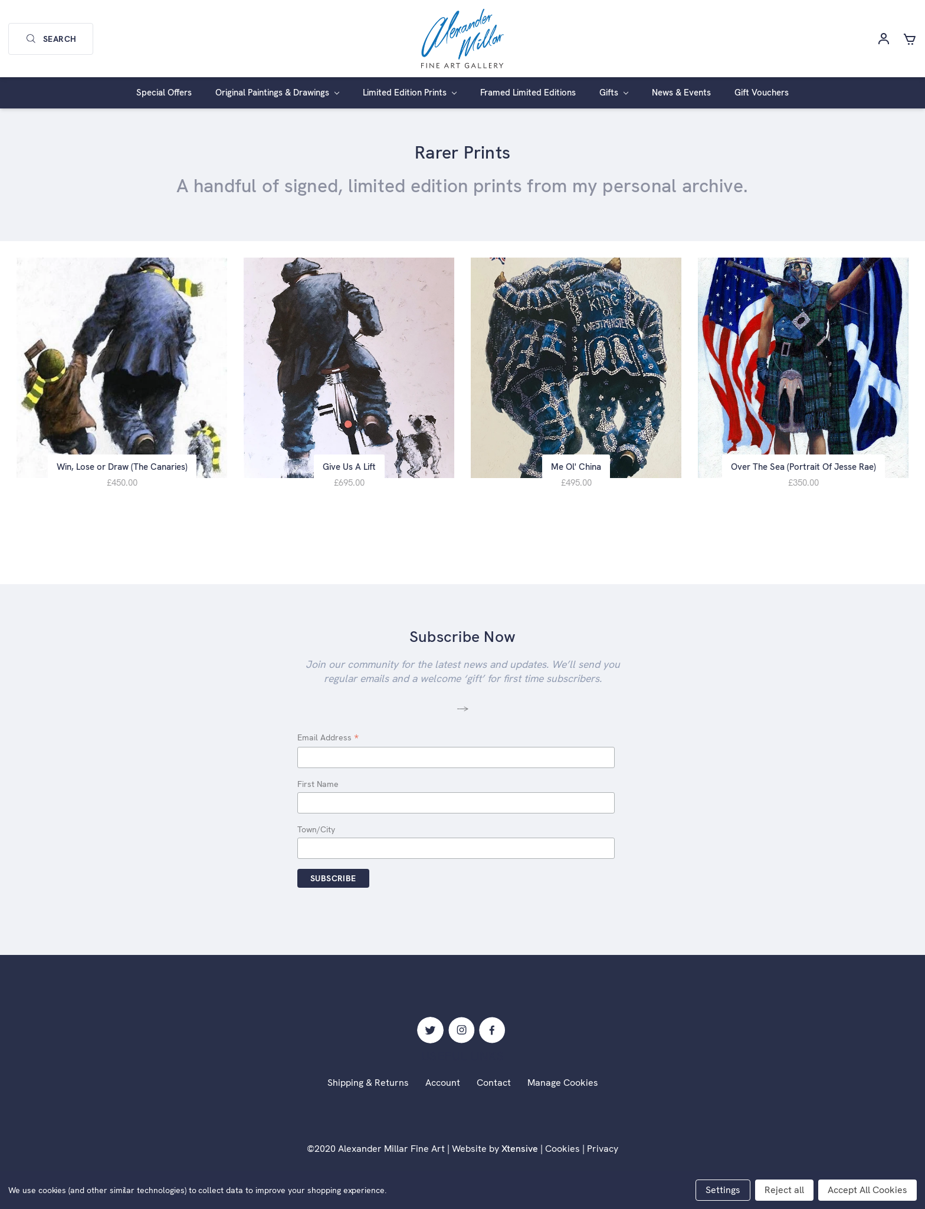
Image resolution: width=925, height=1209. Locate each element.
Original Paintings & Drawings (277, 92)
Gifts (613, 92)
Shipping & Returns (368, 1086)
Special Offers (164, 92)
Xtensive (519, 1152)
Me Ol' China (576, 470)
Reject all (784, 1190)
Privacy (602, 1152)
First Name (318, 787)
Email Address (328, 741)
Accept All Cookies (867, 1190)
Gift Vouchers (761, 92)
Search (50, 39)
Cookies (562, 1152)
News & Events (681, 92)
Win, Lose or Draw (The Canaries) (122, 470)
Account (442, 1086)
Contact (494, 1086)
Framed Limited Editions (528, 92)
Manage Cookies (562, 1086)
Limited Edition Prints (410, 92)
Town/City (316, 832)
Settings (723, 1190)
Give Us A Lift (349, 470)
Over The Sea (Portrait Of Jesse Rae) (803, 470)
